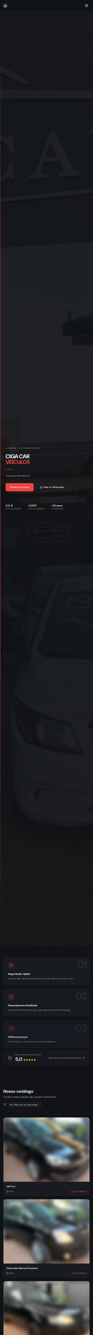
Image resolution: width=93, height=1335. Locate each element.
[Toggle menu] (87, 6)
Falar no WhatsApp (52, 487)
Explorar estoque (19, 487)
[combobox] (24, 1105)
